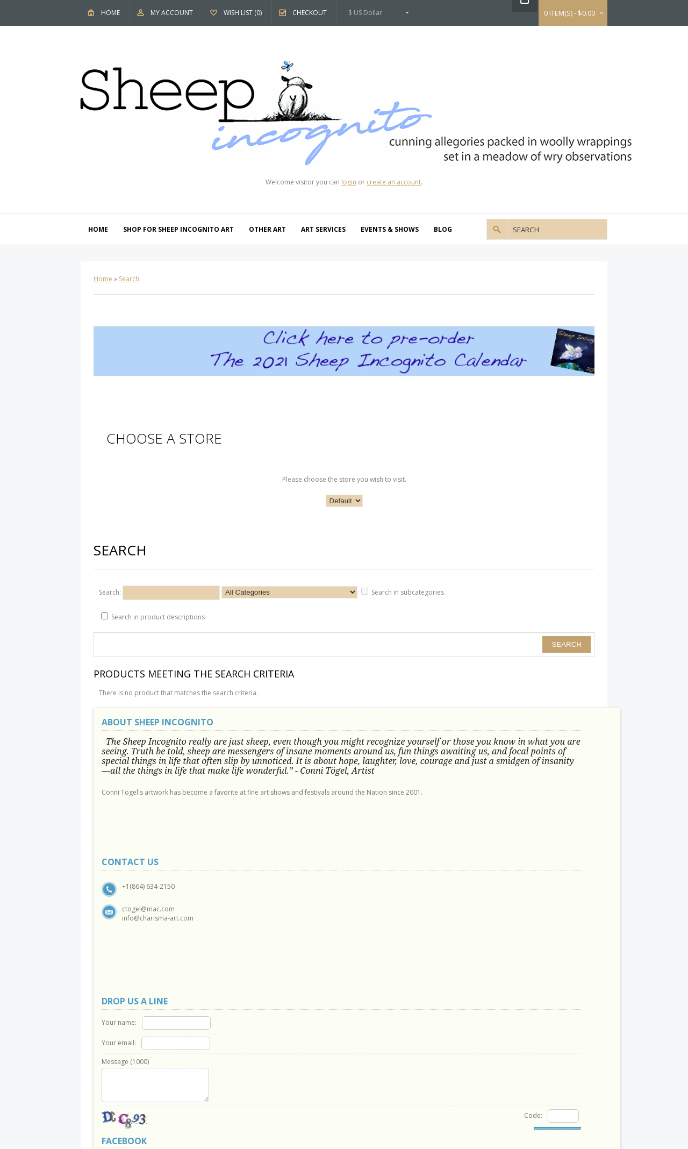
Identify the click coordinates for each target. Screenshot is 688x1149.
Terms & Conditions (138, 969)
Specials (378, 956)
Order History (257, 1018)
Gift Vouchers (386, 932)
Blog (443, 229)
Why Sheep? (126, 932)
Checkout (309, 12)
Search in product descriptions (158, 617)
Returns (248, 932)
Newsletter (252, 1042)
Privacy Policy (128, 956)
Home (110, 12)
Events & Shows (390, 229)
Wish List (249, 1030)
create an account (394, 182)
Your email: (377, 763)
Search (129, 278)
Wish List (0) (243, 12)
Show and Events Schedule (147, 944)
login (348, 182)
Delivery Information (139, 981)
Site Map (249, 944)
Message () (383, 782)
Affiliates (379, 944)
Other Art (267, 229)
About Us (122, 919)
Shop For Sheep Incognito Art (178, 229)
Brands (377, 919)
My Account (171, 12)
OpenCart (313, 1073)
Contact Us (253, 919)
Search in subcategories (407, 592)
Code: (424, 836)
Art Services (323, 229)
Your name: (377, 743)
